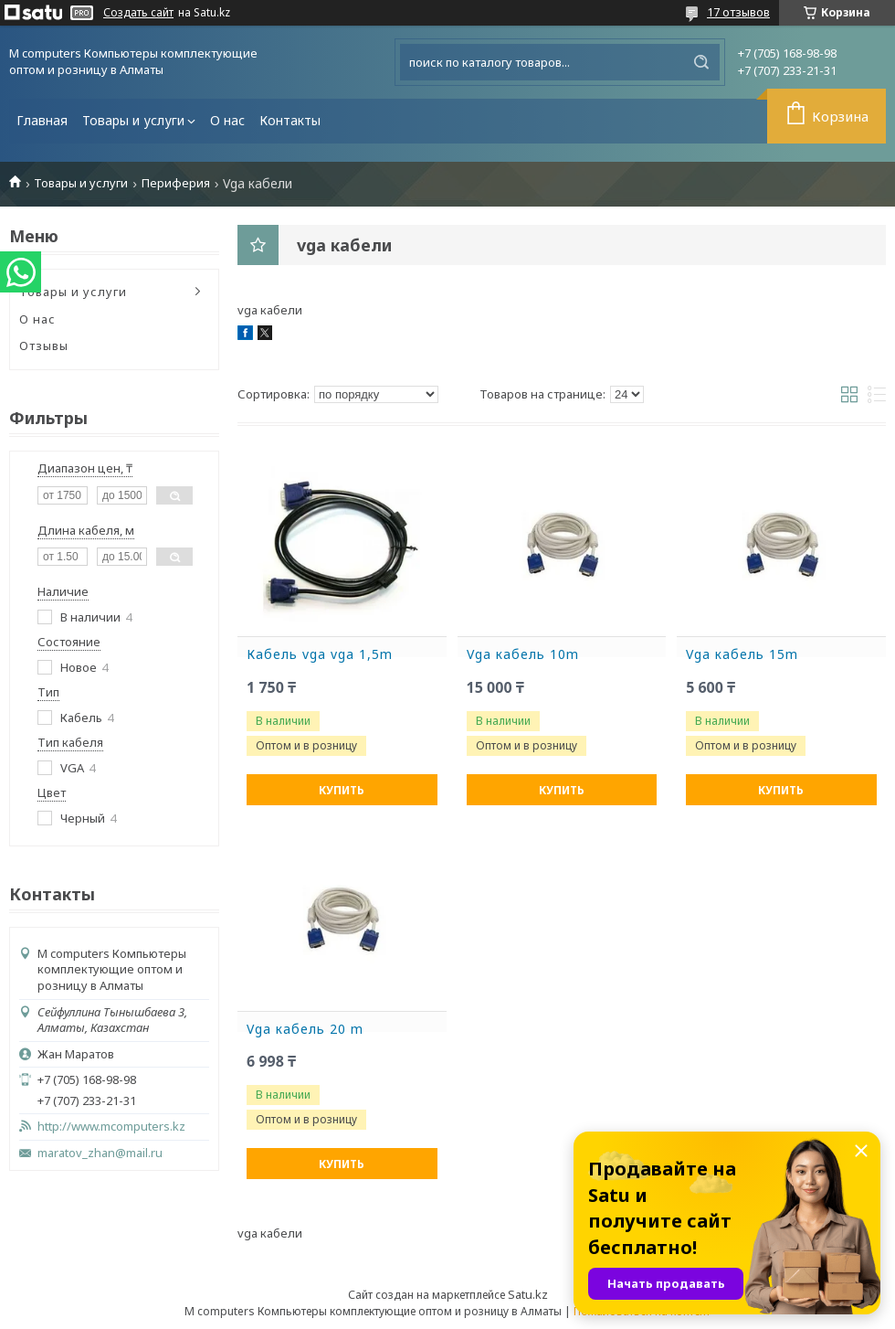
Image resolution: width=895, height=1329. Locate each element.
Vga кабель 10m (523, 654)
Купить (341, 790)
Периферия (176, 183)
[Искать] (701, 62)
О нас (227, 120)
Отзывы (43, 345)
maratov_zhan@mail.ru (100, 1153)
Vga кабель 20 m (305, 1029)
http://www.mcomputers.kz (111, 1126)
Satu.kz (528, 1294)
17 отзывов (738, 12)
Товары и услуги (133, 120)
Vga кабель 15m (742, 654)
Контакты (290, 120)
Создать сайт (138, 12)
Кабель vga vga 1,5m (320, 654)
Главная (42, 120)
